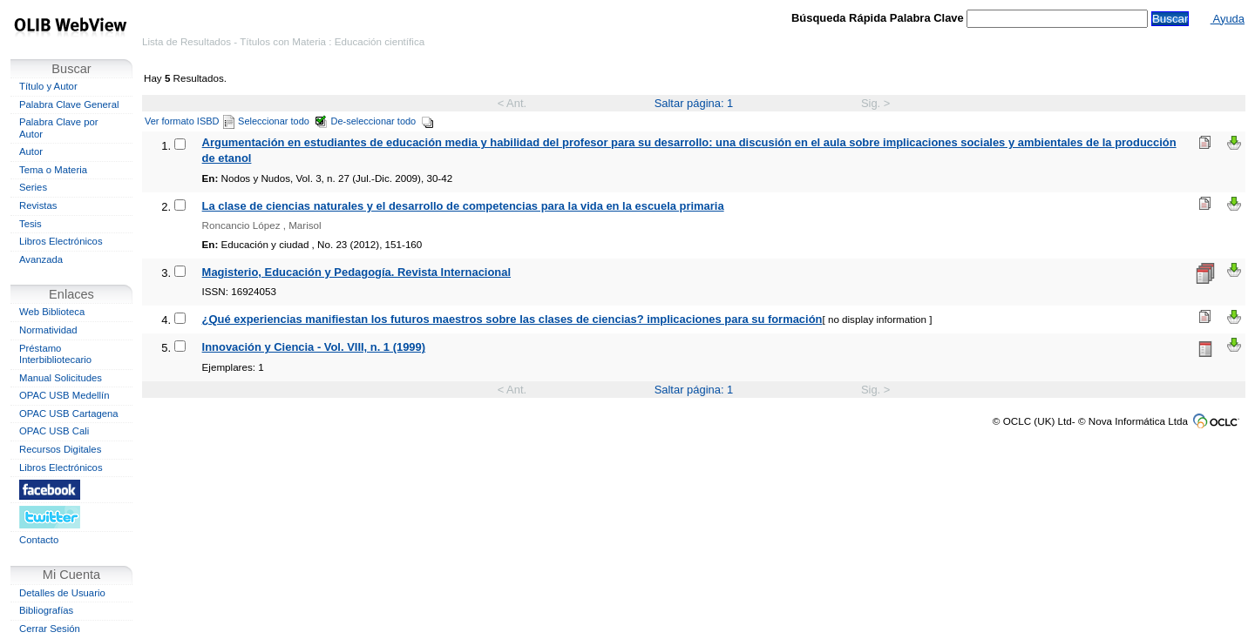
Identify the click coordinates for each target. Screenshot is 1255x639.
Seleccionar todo (283, 121)
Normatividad (48, 330)
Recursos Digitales (60, 449)
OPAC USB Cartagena (69, 413)
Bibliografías (46, 610)
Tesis (30, 224)
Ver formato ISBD (189, 121)
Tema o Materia (53, 170)
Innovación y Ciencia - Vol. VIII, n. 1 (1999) (313, 346)
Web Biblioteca (52, 311)
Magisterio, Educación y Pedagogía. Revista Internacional (356, 272)
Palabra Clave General (69, 104)
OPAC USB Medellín (64, 395)
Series (33, 187)
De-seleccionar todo (383, 121)
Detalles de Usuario (62, 593)
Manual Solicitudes (60, 378)
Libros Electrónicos (61, 241)
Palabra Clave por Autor (58, 128)
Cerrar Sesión (49, 628)
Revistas (38, 205)
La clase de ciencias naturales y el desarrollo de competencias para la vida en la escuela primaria (463, 205)
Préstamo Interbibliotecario (55, 354)
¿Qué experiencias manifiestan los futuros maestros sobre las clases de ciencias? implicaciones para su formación (512, 319)
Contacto (38, 540)
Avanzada (41, 259)
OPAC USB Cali (54, 431)
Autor (31, 151)
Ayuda (1228, 18)
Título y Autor (48, 86)
